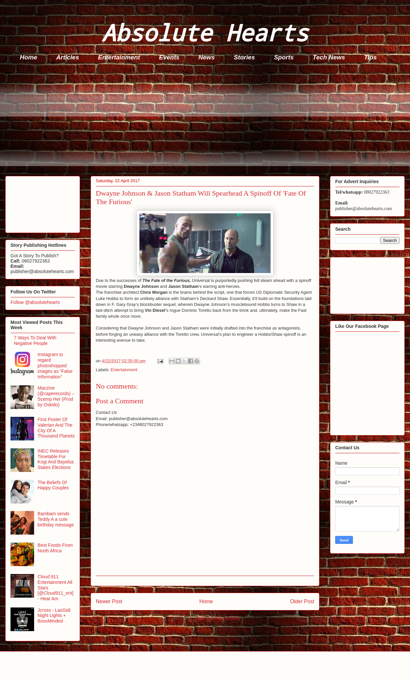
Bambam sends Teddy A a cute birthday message (56, 519)
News (206, 57)
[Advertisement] (207, 120)
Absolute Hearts (205, 32)
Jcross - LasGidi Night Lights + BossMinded (54, 615)
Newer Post (109, 601)
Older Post (302, 601)
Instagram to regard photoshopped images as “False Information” (55, 365)
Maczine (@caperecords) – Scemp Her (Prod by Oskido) (56, 396)
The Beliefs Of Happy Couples (53, 485)
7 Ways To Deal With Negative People (35, 340)
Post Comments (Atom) (218, 618)
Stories (244, 57)
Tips (370, 57)
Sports (284, 57)
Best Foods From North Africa (55, 548)
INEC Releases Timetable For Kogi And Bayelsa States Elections (56, 459)
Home (28, 57)
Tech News (329, 57)
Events (169, 57)
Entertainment (119, 57)
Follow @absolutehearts (35, 302)
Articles (67, 57)
